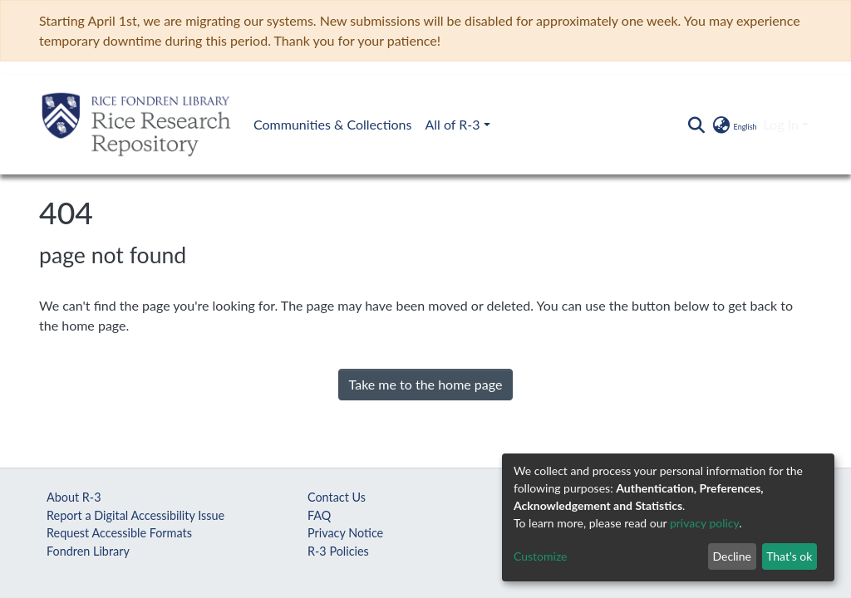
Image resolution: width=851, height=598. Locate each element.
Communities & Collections (332, 124)
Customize (541, 556)
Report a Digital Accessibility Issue (135, 515)
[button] (733, 125)
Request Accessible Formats (119, 533)
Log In (781, 124)
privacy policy (704, 523)
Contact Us (336, 497)
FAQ (319, 515)
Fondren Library (88, 551)
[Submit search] (696, 124)
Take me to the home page (426, 384)
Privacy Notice (345, 533)
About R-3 (74, 497)
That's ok (789, 556)
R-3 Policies (338, 551)
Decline (731, 556)
